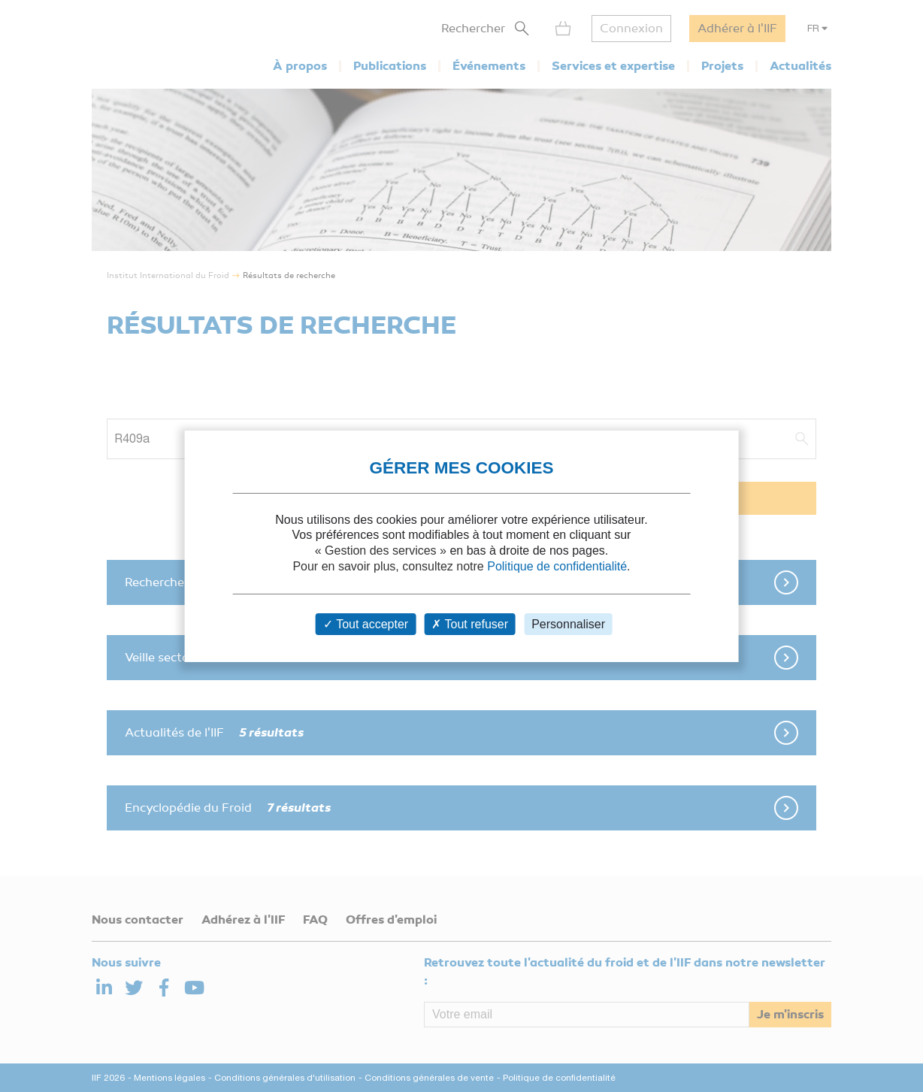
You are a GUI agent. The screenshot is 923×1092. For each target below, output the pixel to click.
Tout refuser (469, 624)
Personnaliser (568, 624)
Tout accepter (365, 624)
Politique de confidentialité (557, 566)
